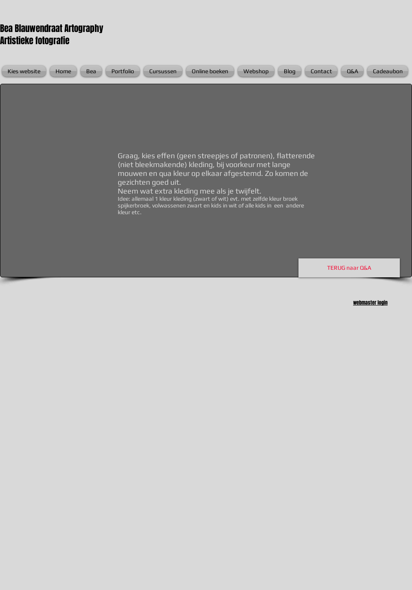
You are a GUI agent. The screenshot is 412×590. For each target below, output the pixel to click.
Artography (83, 28)
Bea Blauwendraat (32, 28)
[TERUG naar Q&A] (349, 267)
